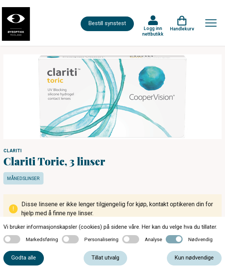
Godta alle (23, 257)
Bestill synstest (107, 23)
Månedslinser (23, 178)
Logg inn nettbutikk (152, 31)
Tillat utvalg (105, 257)
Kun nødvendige (194, 257)
